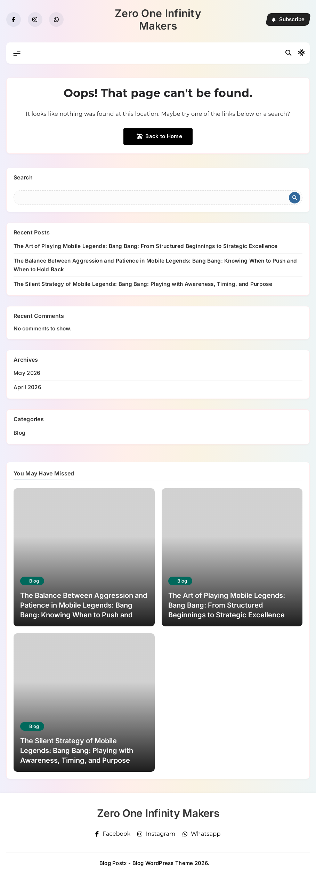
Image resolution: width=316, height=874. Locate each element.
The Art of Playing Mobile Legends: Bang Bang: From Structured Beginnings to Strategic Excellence (146, 246)
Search (23, 177)
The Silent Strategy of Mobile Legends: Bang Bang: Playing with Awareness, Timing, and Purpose (143, 284)
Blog (19, 433)
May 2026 (27, 373)
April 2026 (27, 387)
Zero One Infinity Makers (158, 19)
